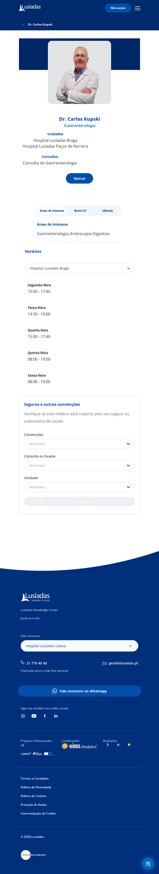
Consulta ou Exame (39, 456)
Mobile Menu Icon (137, 8)
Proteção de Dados (34, 805)
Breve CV (80, 210)
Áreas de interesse (52, 210)
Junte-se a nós (30, 618)
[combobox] (79, 444)
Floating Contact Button (148, 863)
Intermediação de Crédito (38, 813)
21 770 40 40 (36, 663)
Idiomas (107, 210)
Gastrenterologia (79, 125)
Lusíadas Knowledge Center (39, 610)
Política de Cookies (33, 796)
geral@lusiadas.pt (123, 663)
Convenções (34, 434)
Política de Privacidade (36, 787)
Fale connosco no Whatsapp (83, 691)
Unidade (31, 477)
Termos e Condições (35, 778)
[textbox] (79, 444)
